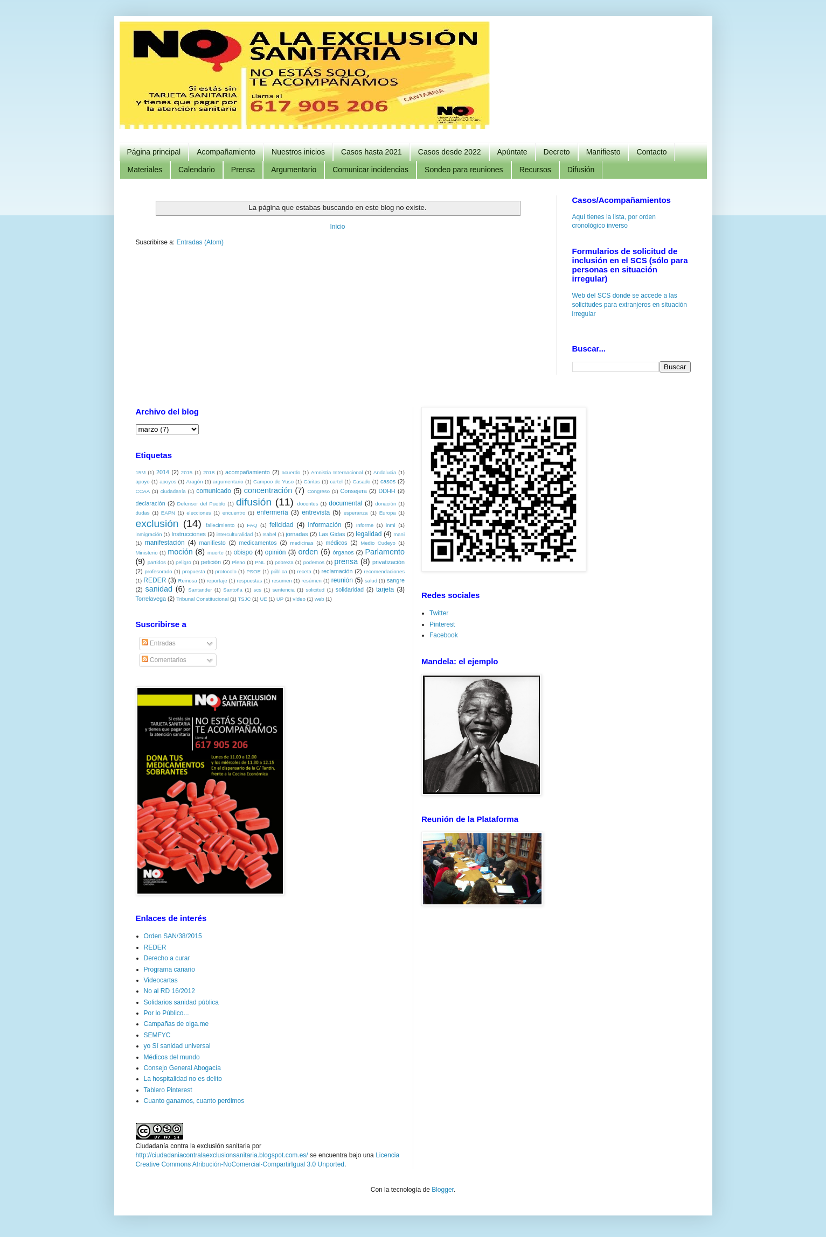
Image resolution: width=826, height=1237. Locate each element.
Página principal (154, 151)
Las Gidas (332, 533)
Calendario (196, 169)
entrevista (316, 512)
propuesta (193, 571)
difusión (254, 501)
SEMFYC (157, 1034)
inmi (390, 525)
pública (278, 571)
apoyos (167, 481)
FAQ (252, 525)
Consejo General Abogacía (182, 1067)
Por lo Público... (166, 1012)
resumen (281, 580)
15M (141, 472)
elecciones (198, 512)
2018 (208, 472)
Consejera (354, 490)
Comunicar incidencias (370, 169)
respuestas (249, 580)
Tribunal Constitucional (202, 598)
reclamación (336, 570)
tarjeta (385, 589)
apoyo (143, 481)
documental (345, 503)
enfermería (272, 512)
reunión (342, 580)
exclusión (157, 523)
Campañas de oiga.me (176, 1023)
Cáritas (311, 481)
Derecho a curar (167, 957)
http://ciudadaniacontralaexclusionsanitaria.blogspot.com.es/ (222, 1154)
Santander (200, 589)
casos (387, 480)
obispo (242, 552)
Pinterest (442, 624)
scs (257, 589)
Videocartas (161, 979)
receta (304, 571)
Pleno (238, 562)
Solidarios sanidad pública (181, 1002)
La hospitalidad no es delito (183, 1078)
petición (211, 561)
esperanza (356, 512)
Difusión (581, 169)
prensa (346, 561)
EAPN (168, 512)
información (325, 524)
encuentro (234, 512)
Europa (387, 512)
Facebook (443, 634)
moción (180, 551)
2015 (186, 472)
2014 (162, 471)
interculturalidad (235, 534)
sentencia (284, 589)
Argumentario (293, 169)
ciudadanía (173, 491)
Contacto (651, 151)
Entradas (159, 642)
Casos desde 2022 (449, 151)
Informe (365, 525)
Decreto (557, 151)
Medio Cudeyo (377, 542)
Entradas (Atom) (200, 242)
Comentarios (164, 659)
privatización (388, 561)
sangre (396, 580)
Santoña (232, 589)
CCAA (143, 491)
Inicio (337, 226)
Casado (361, 481)
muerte (215, 552)
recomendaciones (384, 571)
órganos (343, 552)
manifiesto (212, 542)
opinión (275, 552)
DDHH (386, 490)
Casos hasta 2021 (371, 151)
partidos (157, 562)
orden (308, 551)
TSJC (244, 598)
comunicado (213, 490)
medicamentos (258, 542)
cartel (336, 481)
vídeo (299, 598)
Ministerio (147, 552)
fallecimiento (220, 525)
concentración (268, 490)
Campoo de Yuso (273, 481)
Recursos (535, 169)
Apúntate (512, 151)
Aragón (194, 481)
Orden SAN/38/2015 (173, 935)
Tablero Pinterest (168, 1089)
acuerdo (291, 472)
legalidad (368, 533)
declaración (150, 503)
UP (279, 598)
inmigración (149, 534)
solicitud (315, 589)
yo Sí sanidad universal (177, 1045)
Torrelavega (151, 598)
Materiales (145, 169)
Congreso (318, 491)
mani (399, 534)
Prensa (243, 169)
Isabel (269, 534)
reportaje (217, 580)
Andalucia (384, 472)
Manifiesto (603, 151)
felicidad (281, 524)
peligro (183, 562)
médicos (336, 542)
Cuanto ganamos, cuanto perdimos (194, 1100)
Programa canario (169, 969)
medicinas (301, 542)
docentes (307, 503)
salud (371, 580)
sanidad (158, 588)
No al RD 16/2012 (169, 990)
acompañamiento (247, 471)
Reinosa (187, 580)
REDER (154, 580)
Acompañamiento (226, 151)
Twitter (438, 612)
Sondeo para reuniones (464, 169)
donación (385, 503)
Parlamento (385, 551)
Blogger (443, 1189)
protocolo (225, 571)
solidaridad (350, 589)
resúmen (312, 580)
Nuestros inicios (298, 151)
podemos (313, 562)
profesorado (158, 571)
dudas (143, 512)
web (319, 598)
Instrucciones (188, 533)
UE (263, 598)
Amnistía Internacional (337, 472)
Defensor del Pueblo (201, 503)
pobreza (284, 562)
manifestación (165, 542)
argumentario (228, 481)
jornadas (297, 533)
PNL (260, 562)
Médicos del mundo (172, 1056)
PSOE (253, 571)
